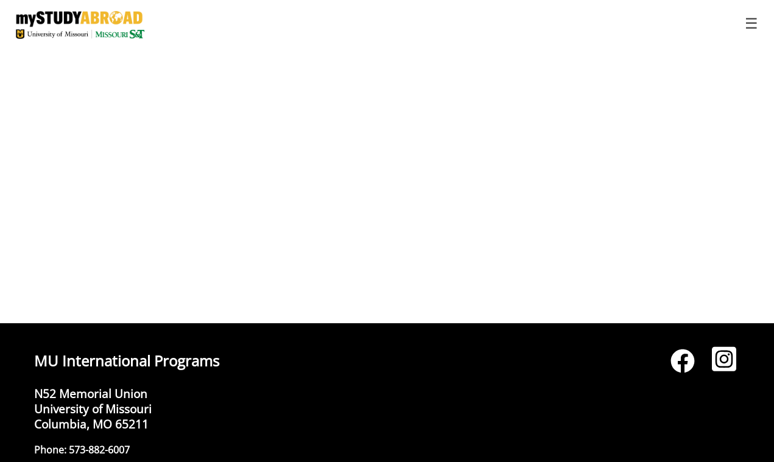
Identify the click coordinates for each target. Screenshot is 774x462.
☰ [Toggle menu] (751, 23)
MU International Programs (126, 361)
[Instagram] (724, 365)
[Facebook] (682, 365)
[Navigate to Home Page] (80, 24)
